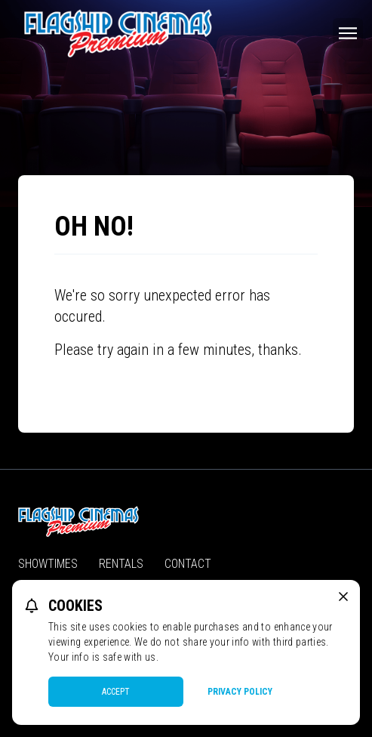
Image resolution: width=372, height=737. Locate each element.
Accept (116, 691)
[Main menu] (348, 33)
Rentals (121, 564)
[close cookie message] (343, 596)
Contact (187, 564)
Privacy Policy (240, 691)
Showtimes (48, 564)
